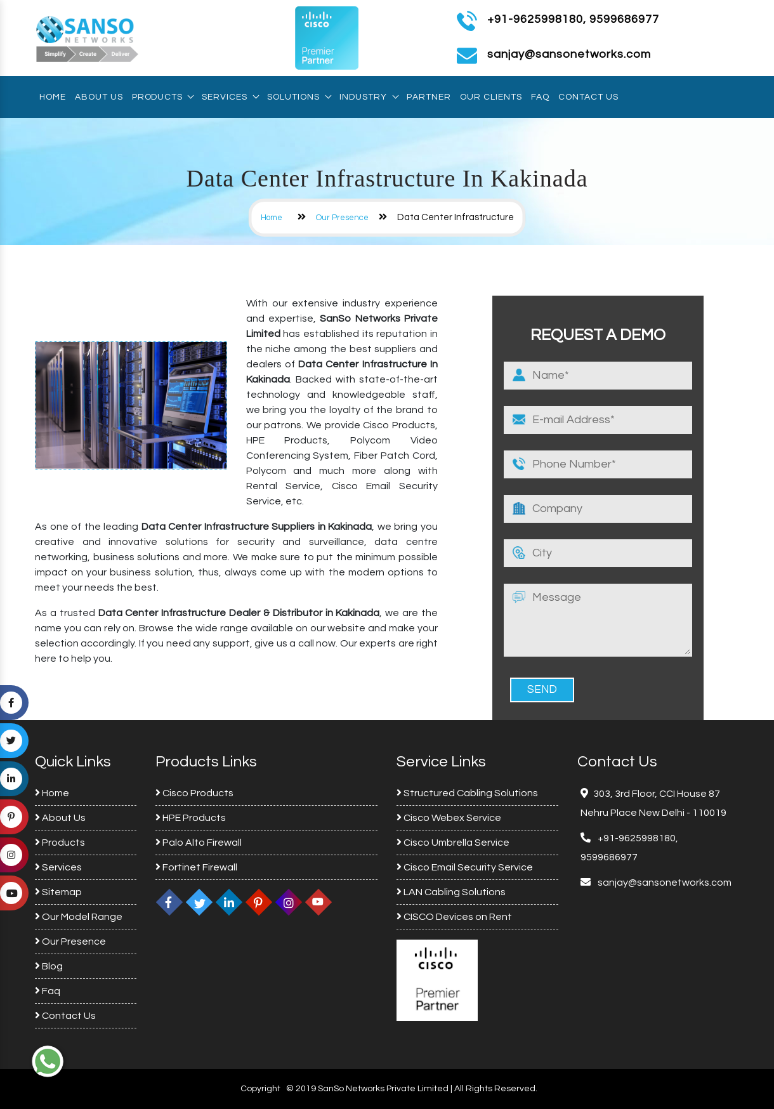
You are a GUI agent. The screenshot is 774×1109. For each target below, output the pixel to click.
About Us (99, 97)
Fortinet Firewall (196, 867)
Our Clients (491, 97)
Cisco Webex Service (449, 818)
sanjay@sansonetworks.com (663, 882)
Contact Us (588, 97)
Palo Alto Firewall (198, 842)
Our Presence (342, 217)
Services (230, 97)
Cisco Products (194, 793)
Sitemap (58, 892)
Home (52, 97)
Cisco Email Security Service (465, 867)
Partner (429, 97)
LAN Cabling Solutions (451, 892)
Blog (49, 966)
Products (162, 97)
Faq (540, 97)
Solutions (299, 97)
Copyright (260, 1088)
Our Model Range (78, 917)
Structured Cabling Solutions (467, 793)
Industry (368, 97)
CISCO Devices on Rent (454, 917)
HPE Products (190, 818)
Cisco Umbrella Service (453, 842)
